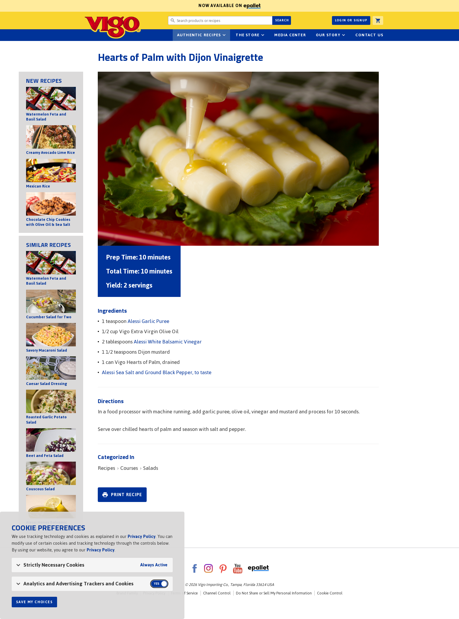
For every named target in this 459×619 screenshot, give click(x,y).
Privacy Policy (141, 536)
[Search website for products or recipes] (220, 20)
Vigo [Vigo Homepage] (104, 27)
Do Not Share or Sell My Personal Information (274, 593)
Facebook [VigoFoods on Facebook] (194, 568)
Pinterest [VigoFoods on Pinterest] (223, 568)
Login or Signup (351, 20)
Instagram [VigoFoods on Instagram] (208, 568)
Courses (129, 468)
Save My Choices (34, 602)
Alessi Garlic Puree (148, 321)
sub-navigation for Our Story (343, 35)
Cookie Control (329, 593)
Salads (150, 468)
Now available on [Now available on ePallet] (130, 6)
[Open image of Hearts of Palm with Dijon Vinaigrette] (238, 159)
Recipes (106, 468)
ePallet (258, 568)
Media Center (290, 35)
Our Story (328, 35)
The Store (247, 35)
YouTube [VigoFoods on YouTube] (238, 568)
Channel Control (217, 593)
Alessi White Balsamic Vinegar (168, 342)
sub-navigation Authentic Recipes (224, 35)
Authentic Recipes (199, 35)
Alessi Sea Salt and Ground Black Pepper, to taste (156, 372)
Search (282, 20)
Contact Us (369, 35)
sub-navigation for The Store (262, 35)
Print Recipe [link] (126, 494)
